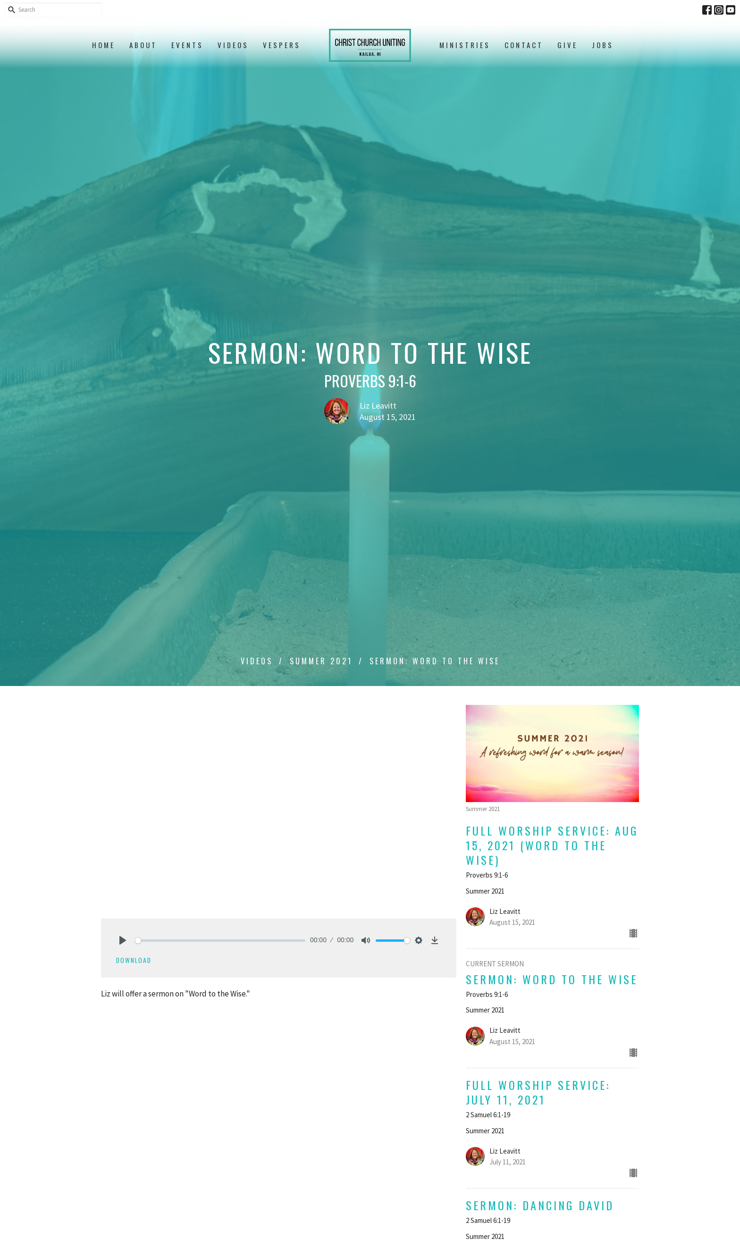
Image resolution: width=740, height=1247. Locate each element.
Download (133, 960)
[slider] (220, 940)
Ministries (464, 45)
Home (103, 45)
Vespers (282, 45)
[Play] (122, 940)
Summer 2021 (321, 661)
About (143, 45)
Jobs (603, 45)
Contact (524, 45)
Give (567, 45)
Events (187, 45)
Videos (233, 45)
